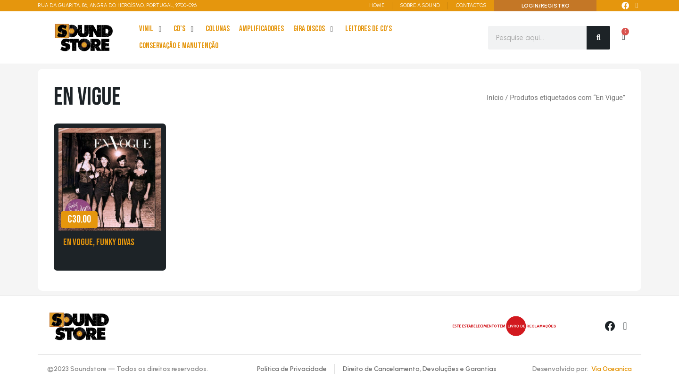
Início (495, 97)
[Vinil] (151, 29)
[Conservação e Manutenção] (178, 46)
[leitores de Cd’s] (368, 29)
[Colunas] (217, 29)
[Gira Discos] (314, 29)
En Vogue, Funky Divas (98, 242)
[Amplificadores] (261, 29)
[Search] (598, 38)
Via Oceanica (611, 369)
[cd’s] (185, 29)
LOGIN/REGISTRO (546, 5)
